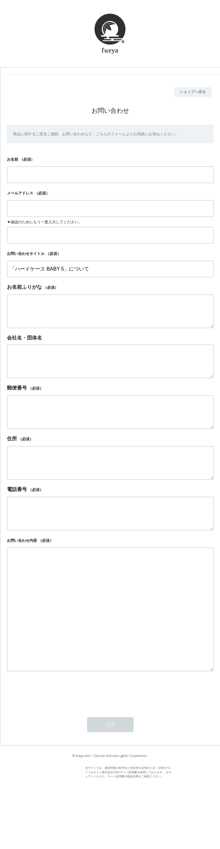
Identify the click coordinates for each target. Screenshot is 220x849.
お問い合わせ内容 (22, 565)
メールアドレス (20, 193)
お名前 (12, 159)
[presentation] (54, 742)
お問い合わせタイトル (26, 253)
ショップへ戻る (193, 91)
